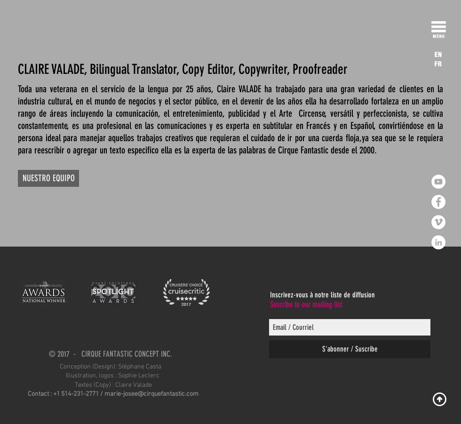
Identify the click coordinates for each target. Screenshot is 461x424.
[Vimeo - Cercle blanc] (438, 222)
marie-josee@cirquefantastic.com (151, 394)
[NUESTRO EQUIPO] (48, 178)
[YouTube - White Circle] (438, 182)
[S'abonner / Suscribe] (349, 349)
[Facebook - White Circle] (438, 202)
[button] (438, 31)
